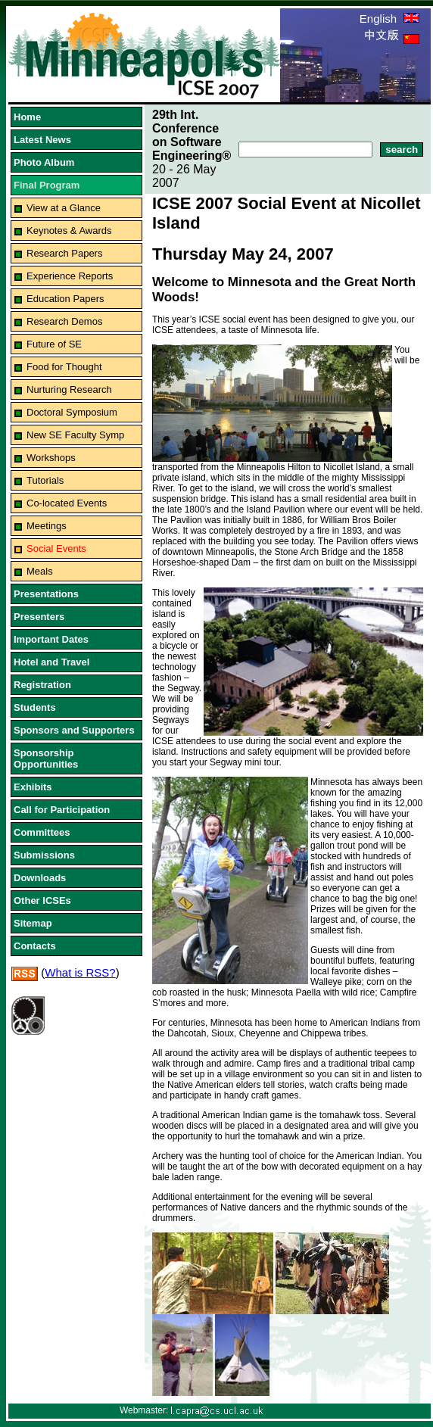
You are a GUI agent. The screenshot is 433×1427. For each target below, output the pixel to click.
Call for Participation (62, 809)
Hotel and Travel (51, 662)
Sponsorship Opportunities (46, 758)
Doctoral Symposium (71, 412)
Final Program (46, 185)
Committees (42, 832)
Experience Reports (69, 276)
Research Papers (64, 253)
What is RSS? (80, 972)
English (389, 18)
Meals (39, 571)
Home (27, 117)
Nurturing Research (69, 389)
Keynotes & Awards (69, 230)
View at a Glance (63, 207)
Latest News (42, 139)
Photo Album (44, 162)
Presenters (39, 616)
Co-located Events (66, 503)
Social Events (56, 548)
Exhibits (33, 787)
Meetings (46, 525)
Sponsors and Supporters (74, 730)
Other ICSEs (42, 900)
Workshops (51, 457)
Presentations (46, 594)
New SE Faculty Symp (75, 435)
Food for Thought (64, 366)
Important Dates (51, 639)
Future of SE (54, 344)
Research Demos (64, 321)
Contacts (35, 946)
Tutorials (45, 480)
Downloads (40, 877)
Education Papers (65, 298)
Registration (42, 684)
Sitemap (33, 923)
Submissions (44, 855)
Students (35, 707)
